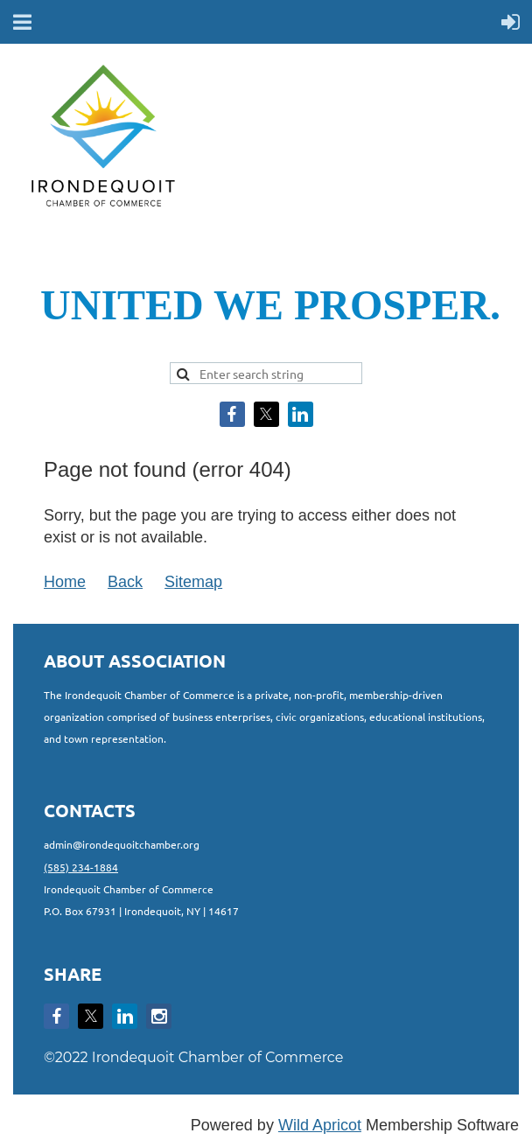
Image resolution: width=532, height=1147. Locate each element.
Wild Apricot (319, 1125)
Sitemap (193, 582)
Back (125, 582)
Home (65, 582)
